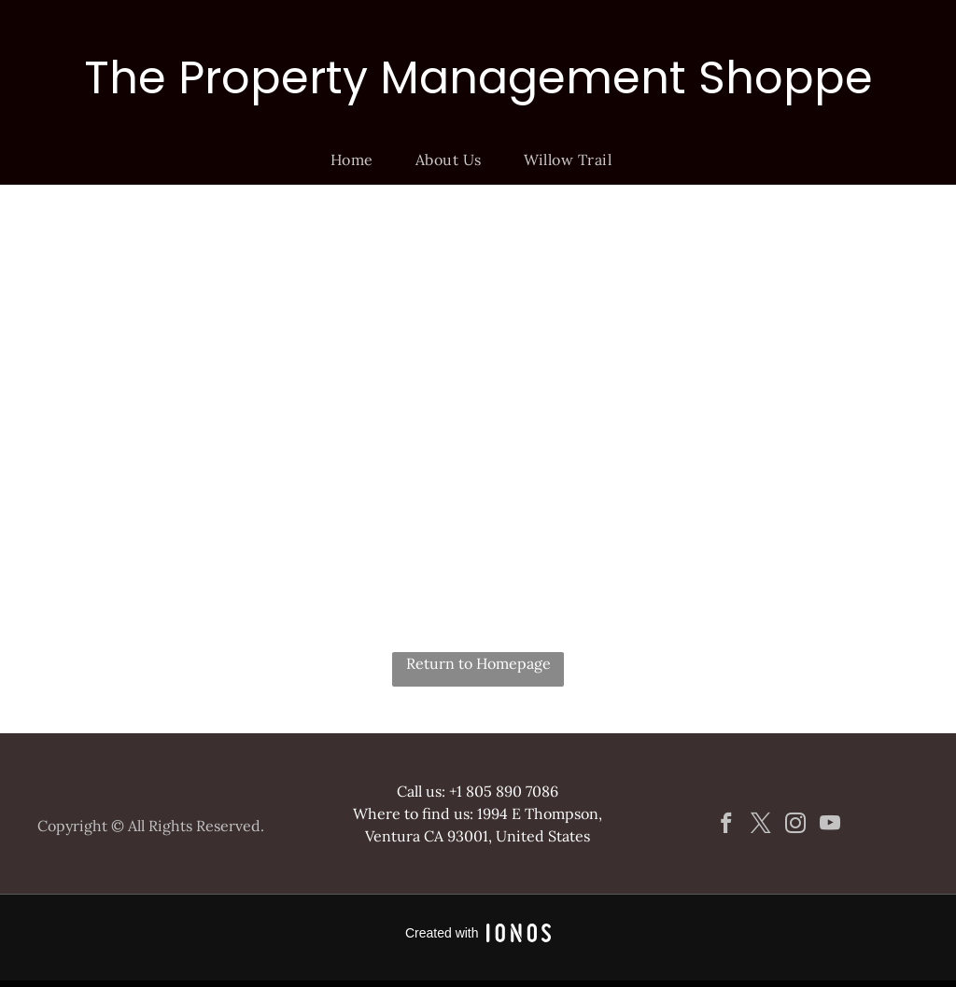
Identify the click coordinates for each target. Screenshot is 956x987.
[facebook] (726, 825)
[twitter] (761, 825)
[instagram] (795, 825)
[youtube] (830, 825)
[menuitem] (358, 159)
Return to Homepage (478, 663)
